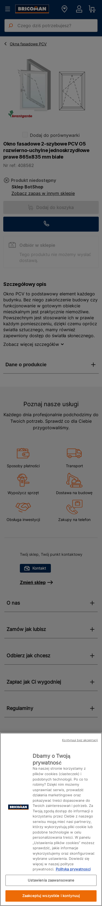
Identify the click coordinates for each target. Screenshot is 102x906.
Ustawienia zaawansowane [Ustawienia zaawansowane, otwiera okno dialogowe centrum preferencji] (51, 880)
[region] (51, 819)
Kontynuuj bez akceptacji (80, 740)
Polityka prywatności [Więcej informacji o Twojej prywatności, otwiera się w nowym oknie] (73, 869)
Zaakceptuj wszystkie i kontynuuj (51, 896)
